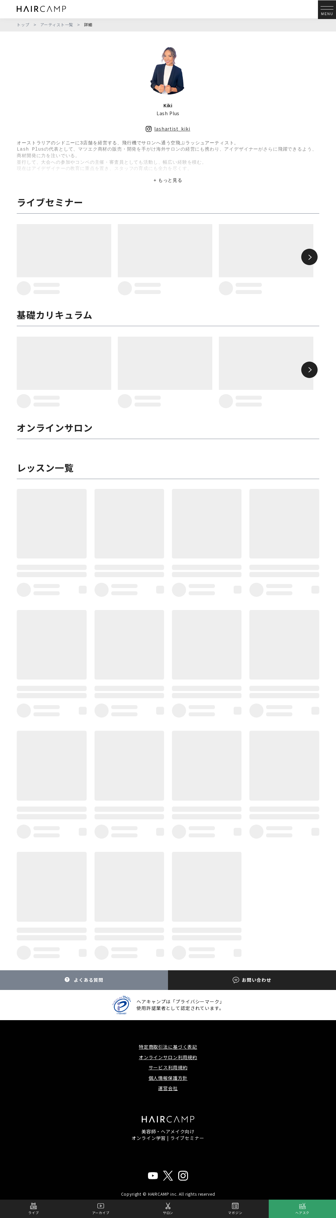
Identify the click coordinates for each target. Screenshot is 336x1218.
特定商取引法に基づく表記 (168, 1046)
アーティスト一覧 (57, 24)
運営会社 (168, 1088)
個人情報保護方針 (168, 1078)
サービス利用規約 (168, 1067)
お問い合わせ (252, 979)
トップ (23, 24)
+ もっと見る (168, 180)
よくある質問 (84, 979)
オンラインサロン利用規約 (168, 1057)
